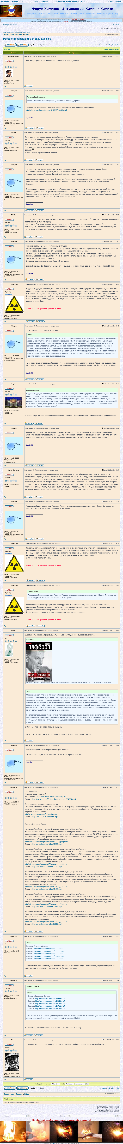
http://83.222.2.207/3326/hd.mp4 (45, 817)
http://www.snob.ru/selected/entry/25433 (52, 797)
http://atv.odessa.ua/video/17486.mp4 (47, 906)
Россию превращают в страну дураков (27, 38)
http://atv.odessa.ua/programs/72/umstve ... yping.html (46, 842)
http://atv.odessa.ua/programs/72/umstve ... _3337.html (46, 922)
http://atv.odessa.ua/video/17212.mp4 (47, 867)
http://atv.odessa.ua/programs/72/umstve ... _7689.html (46, 904)
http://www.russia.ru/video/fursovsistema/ (41, 814)
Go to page (102, 45)
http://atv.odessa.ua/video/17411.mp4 (47, 889)
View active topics (24, 32)
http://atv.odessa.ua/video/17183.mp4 (47, 844)
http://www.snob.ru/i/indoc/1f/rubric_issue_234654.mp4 (54, 799)
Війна (26, 35)
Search (116, 24)
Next (118, 45)
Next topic (116, 49)
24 (115, 45)
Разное (19, 35)
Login (6, 24)
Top (5, 86)
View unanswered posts (10, 32)
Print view (7, 49)
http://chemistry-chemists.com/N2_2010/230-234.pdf (46, 110)
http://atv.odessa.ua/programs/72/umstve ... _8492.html (46, 864)
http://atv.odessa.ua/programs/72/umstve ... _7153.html (46, 886)
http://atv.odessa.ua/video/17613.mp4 (47, 924)
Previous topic (107, 49)
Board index (9, 35)
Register (13, 24)
